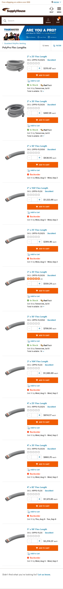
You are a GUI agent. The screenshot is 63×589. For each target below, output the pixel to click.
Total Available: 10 (35, 91)
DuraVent (51, 60)
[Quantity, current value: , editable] (34, 68)
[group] (42, 63)
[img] (33, 63)
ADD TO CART (42, 75)
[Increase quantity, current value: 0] (39, 68)
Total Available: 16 (35, 351)
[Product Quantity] (34, 68)
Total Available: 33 (35, 306)
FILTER (57, 46)
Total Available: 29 (35, 136)
